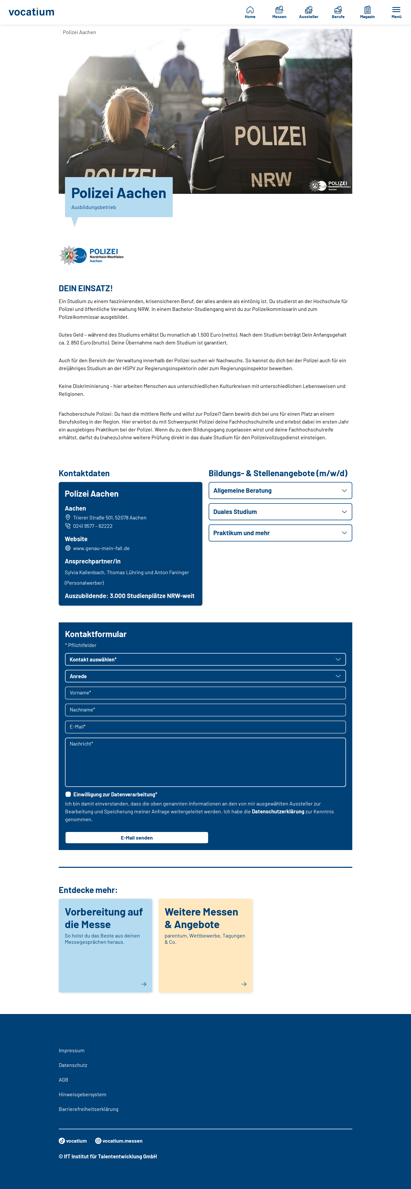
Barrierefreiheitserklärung (88, 1109)
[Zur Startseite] (33, 12)
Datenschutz (73, 1065)
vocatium (73, 1141)
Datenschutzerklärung (278, 811)
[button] (280, 490)
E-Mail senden (137, 838)
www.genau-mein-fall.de (101, 548)
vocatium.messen (120, 1141)
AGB (63, 1079)
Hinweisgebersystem (82, 1094)
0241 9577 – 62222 (89, 526)
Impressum (72, 1050)
